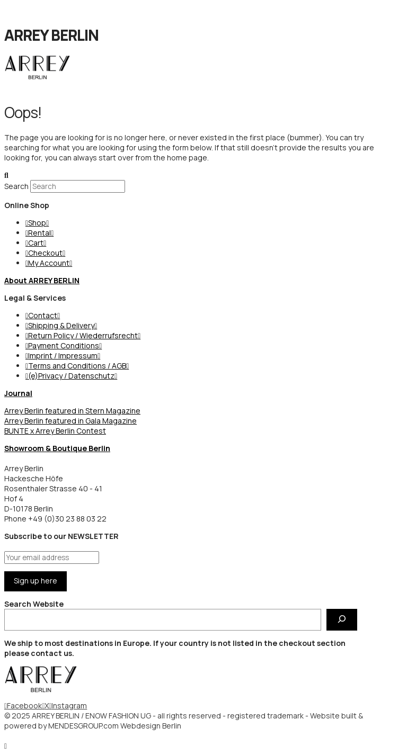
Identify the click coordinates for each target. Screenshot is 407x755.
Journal (18, 393)
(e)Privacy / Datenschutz (71, 376)
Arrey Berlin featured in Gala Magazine (70, 421)
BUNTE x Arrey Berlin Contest (55, 431)
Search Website (34, 604)
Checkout (45, 253)
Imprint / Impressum (62, 355)
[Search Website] (341, 620)
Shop (37, 223)
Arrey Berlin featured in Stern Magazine (72, 411)
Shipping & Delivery (61, 325)
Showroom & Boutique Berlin (57, 448)
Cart (35, 243)
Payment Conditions (63, 345)
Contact (42, 315)
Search (16, 186)
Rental (39, 233)
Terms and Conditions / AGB (77, 366)
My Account (48, 263)
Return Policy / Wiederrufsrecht (82, 335)
